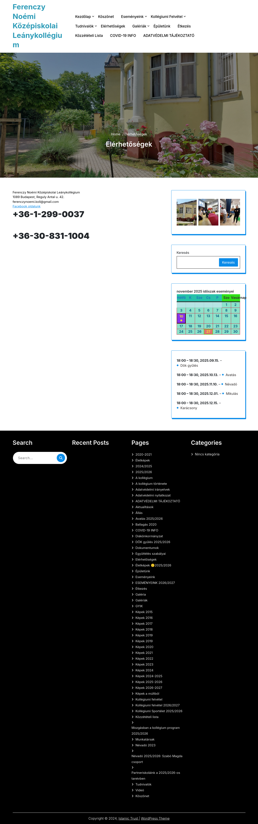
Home (115, 134)
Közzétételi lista (89, 36)
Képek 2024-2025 (149, 676)
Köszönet (106, 17)
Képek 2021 (144, 653)
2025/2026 (144, 472)
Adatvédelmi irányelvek (153, 489)
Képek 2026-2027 (149, 688)
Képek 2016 (144, 618)
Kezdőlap (83, 17)
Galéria (141, 594)
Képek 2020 (145, 647)
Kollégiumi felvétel (166, 17)
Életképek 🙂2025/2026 (153, 565)
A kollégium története (151, 484)
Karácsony (188, 408)
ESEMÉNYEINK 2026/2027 (155, 583)
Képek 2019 (144, 635)
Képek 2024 (145, 670)
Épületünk (162, 26)
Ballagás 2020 (146, 524)
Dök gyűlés (189, 365)
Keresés (183, 253)
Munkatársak (145, 739)
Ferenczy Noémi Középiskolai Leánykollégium (37, 25)
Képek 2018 (144, 629)
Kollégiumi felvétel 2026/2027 (158, 705)
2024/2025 (144, 466)
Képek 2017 (144, 624)
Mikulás (232, 393)
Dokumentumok (147, 548)
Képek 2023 (145, 664)
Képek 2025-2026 (149, 682)
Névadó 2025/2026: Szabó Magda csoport (157, 759)
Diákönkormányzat (149, 536)
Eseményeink (132, 17)
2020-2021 (144, 454)
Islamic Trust (128, 818)
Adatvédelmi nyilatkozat (153, 495)
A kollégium (144, 478)
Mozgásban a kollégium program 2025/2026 (156, 730)
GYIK (139, 606)
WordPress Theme (155, 818)
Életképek (143, 460)
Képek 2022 (145, 659)
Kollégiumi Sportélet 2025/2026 (159, 711)
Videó (140, 790)
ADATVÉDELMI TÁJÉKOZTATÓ (168, 36)
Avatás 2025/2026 (149, 519)
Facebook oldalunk (27, 206)
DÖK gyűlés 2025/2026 (153, 542)
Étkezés (184, 26)
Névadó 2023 (146, 745)
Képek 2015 (144, 612)
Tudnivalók (84, 26)
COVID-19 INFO (123, 36)
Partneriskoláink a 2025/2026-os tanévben (156, 775)
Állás (139, 513)
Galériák (139, 26)
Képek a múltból (147, 694)
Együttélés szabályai (151, 554)
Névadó (231, 384)
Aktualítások (145, 507)
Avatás (230, 375)
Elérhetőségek (113, 26)
